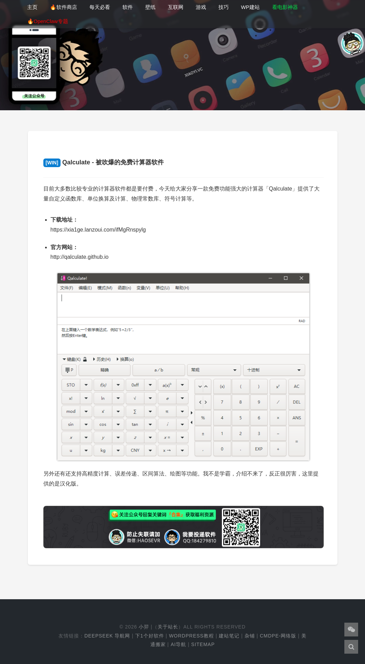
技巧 (223, 7)
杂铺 (250, 636)
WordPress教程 (191, 636)
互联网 (175, 7)
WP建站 (250, 7)
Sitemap (203, 644)
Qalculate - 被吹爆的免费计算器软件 (103, 162)
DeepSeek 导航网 (107, 636)
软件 (127, 7)
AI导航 (178, 644)
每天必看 (99, 7)
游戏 (201, 7)
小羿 (144, 627)
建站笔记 (229, 636)
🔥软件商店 (63, 7)
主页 (32, 7)
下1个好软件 (149, 636)
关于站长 (168, 627)
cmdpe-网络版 (278, 636)
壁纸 (150, 7)
